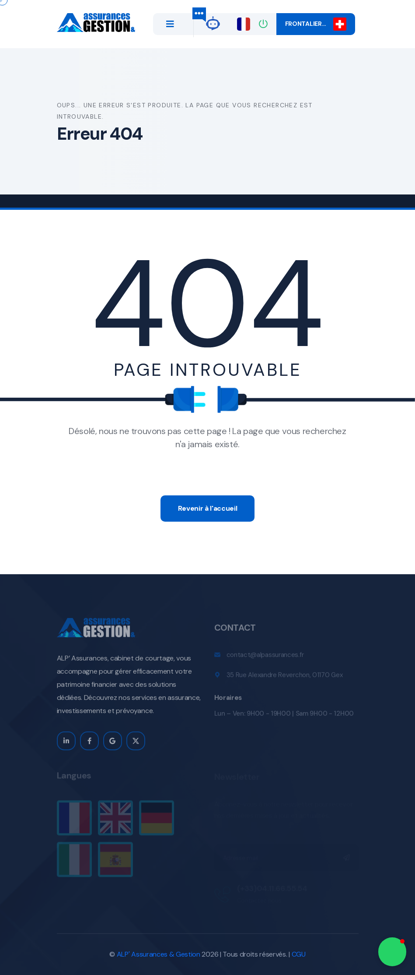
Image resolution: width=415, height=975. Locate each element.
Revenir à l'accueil (207, 508)
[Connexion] (263, 24)
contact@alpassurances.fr (265, 658)
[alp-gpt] (213, 22)
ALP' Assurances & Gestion (158, 954)
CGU (299, 954)
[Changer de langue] (243, 24)
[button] (392, 951)
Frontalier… (315, 24)
